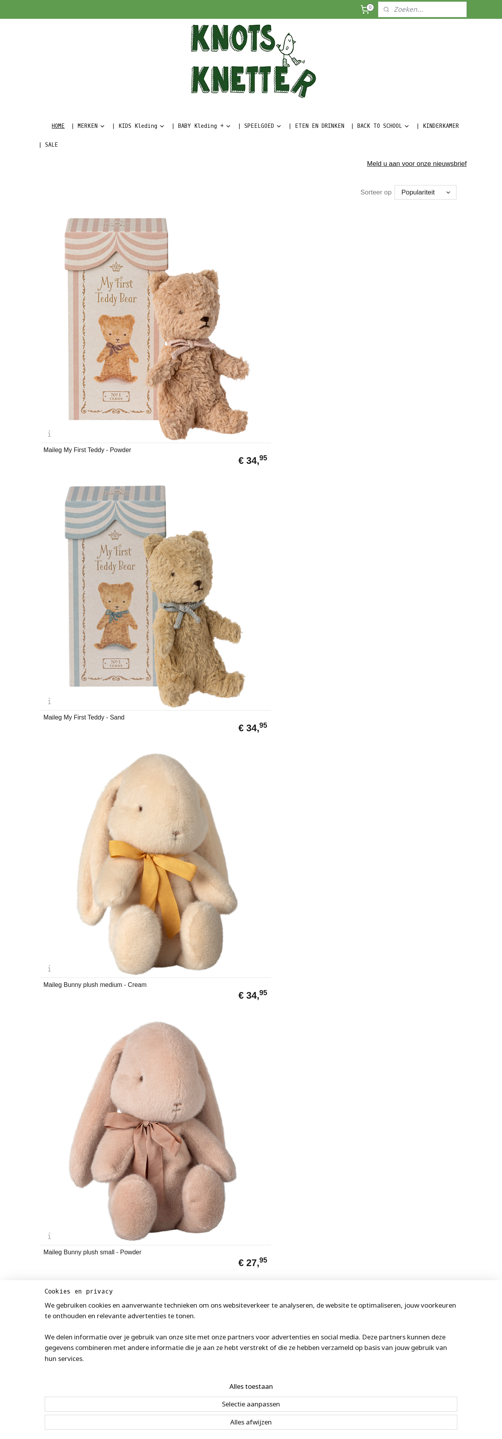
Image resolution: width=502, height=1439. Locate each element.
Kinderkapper (56, 1388)
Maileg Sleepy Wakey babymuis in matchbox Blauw (303, 720)
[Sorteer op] (425, 192)
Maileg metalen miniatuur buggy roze (411, 585)
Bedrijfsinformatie (61, 1353)
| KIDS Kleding (138, 126)
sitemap (204, 1424)
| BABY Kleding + (201, 126)
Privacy (49, 1380)
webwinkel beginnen (286, 1424)
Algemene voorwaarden (69, 1362)
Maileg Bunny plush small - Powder (404, 315)
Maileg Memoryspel (71, 859)
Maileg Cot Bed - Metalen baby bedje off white (87, 1261)
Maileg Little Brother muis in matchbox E (82, 585)
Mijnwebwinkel (348, 1424)
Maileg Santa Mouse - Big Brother (187, 991)
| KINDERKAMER (437, 126)
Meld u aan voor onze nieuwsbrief (417, 163)
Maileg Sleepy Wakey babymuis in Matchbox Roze (195, 720)
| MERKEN (88, 126)
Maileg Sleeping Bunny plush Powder (191, 450)
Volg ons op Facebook (153, 1353)
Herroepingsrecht (61, 1371)
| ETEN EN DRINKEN (316, 126)
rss (219, 1424)
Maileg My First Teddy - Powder (87, 318)
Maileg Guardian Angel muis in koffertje (301, 585)
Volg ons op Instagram (153, 1362)
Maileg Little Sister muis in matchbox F (187, 585)
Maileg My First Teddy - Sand (192, 318)
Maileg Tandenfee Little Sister (408, 724)
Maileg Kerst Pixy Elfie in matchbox (185, 856)
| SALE (48, 145)
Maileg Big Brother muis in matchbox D (403, 450)
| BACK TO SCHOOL (380, 126)
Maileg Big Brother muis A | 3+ (85, 1129)
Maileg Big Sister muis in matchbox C (401, 856)
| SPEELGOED (260, 126)
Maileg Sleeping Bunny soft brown (297, 450)
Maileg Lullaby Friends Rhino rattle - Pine (84, 720)
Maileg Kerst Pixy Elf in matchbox (291, 856)
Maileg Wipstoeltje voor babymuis (399, 1126)
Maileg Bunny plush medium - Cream (300, 315)
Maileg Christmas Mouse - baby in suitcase (88, 991)
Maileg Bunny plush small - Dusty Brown (81, 450)
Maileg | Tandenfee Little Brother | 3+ (304, 1126)
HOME (58, 126)
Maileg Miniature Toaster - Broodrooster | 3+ (403, 991)
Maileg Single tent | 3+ (290, 994)
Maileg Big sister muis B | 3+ (191, 1129)
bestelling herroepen (244, 1424)
